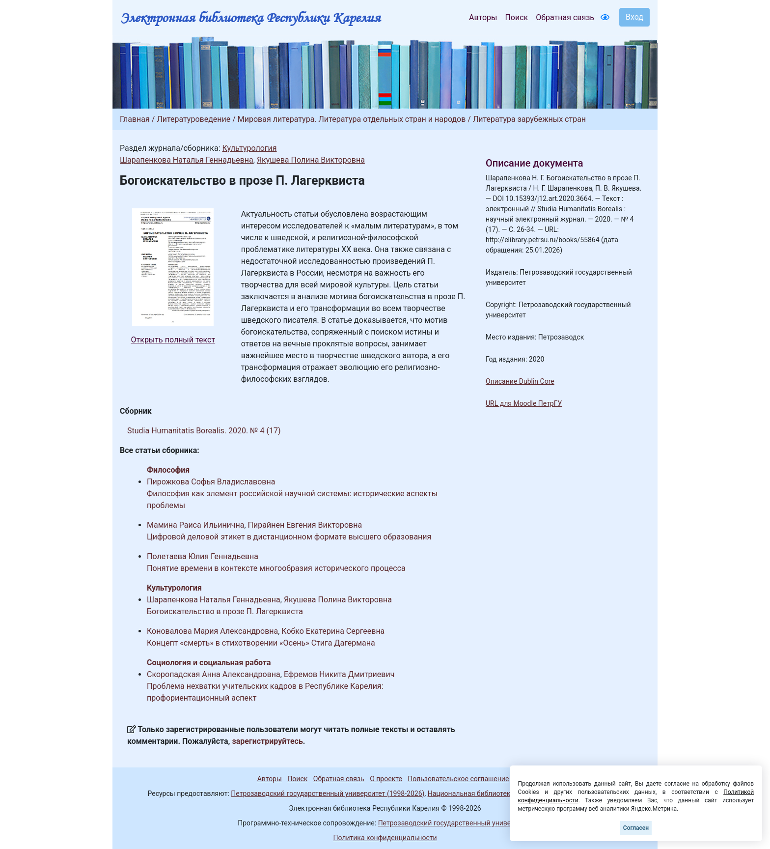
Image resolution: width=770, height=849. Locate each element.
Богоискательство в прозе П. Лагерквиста (225, 611)
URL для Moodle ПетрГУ (524, 403)
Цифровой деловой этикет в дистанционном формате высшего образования (289, 536)
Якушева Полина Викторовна (311, 160)
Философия (168, 470)
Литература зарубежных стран (529, 119)
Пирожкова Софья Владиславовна (211, 481)
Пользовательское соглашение (458, 779)
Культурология (249, 148)
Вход (634, 17)
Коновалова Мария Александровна (212, 631)
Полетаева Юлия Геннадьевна (202, 556)
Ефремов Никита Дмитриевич (339, 674)
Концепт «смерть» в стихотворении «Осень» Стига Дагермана (261, 643)
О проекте (386, 779)
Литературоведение (193, 119)
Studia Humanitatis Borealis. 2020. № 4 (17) (203, 430)
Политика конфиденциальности (385, 838)
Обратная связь (565, 17)
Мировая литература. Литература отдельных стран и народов (352, 119)
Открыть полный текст (173, 339)
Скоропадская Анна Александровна (213, 674)
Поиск (516, 17)
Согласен (636, 827)
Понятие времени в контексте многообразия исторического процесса (276, 568)
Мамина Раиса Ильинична (195, 525)
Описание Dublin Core (520, 381)
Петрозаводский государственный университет (455, 823)
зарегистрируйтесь (267, 741)
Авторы (483, 17)
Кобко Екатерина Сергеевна (333, 631)
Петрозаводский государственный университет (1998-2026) (327, 793)
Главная (135, 119)
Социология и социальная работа (209, 662)
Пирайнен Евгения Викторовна (305, 525)
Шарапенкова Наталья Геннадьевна (186, 160)
